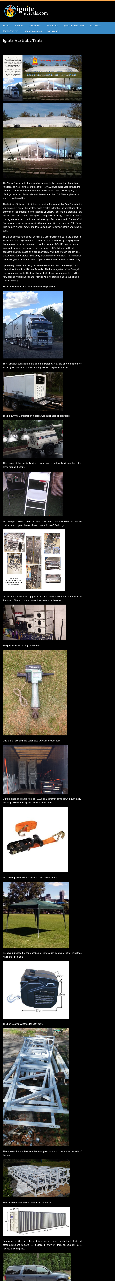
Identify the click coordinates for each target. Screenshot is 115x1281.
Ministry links (53, 31)
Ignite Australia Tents (74, 25)
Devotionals (35, 25)
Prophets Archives (33, 31)
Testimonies (52, 25)
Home (6, 25)
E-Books (19, 25)
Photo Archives (10, 31)
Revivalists (95, 25)
